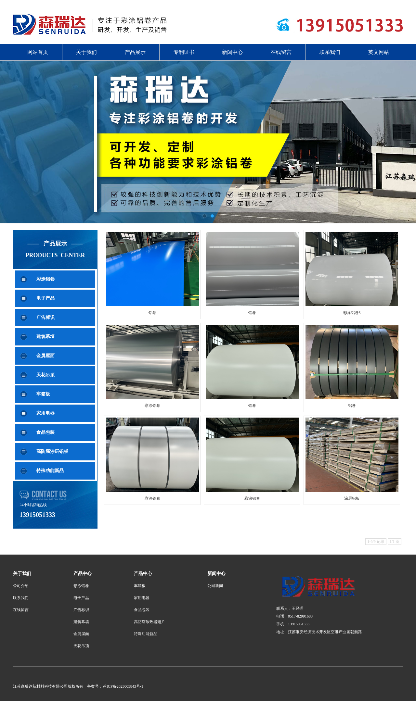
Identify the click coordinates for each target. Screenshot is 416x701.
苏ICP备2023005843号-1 (123, 686)
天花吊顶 (45, 374)
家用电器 (45, 413)
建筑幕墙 (45, 336)
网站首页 (37, 52)
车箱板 (43, 394)
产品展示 (135, 52)
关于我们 (86, 52)
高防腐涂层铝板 (52, 451)
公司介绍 (21, 585)
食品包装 (45, 432)
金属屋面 (45, 355)
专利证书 (184, 52)
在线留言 (281, 52)
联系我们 (329, 52)
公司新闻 (215, 585)
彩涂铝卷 (45, 279)
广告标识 (45, 317)
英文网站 (378, 52)
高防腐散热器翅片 (149, 622)
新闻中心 (232, 52)
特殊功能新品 (50, 470)
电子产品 (45, 298)
